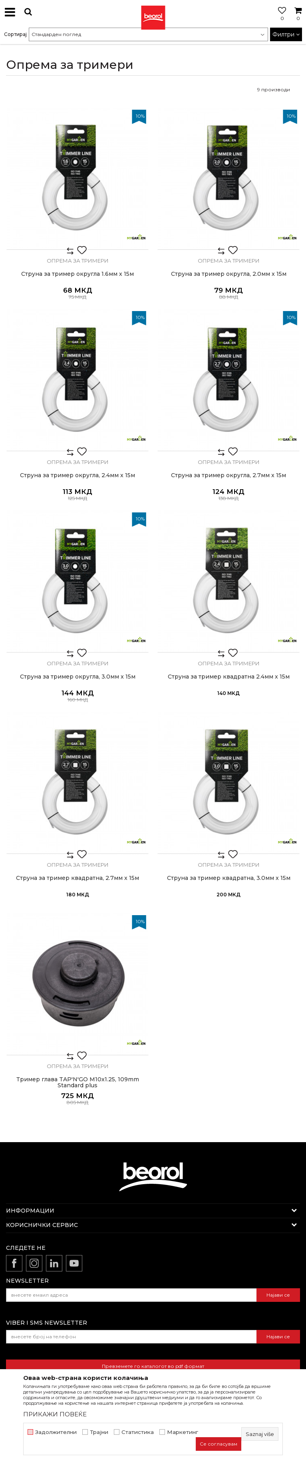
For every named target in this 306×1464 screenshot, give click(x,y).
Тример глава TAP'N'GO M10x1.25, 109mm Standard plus (77, 1082)
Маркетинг (182, 1432)
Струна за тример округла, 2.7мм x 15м (228, 475)
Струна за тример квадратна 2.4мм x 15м (229, 677)
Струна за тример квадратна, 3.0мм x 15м (228, 878)
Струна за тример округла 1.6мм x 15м (77, 274)
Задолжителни (56, 1432)
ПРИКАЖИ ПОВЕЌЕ (55, 1414)
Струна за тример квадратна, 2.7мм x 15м (77, 878)
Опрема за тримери (78, 260)
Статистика (137, 1432)
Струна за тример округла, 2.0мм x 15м (228, 274)
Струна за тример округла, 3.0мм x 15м (77, 677)
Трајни (99, 1432)
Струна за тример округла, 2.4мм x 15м (77, 475)
